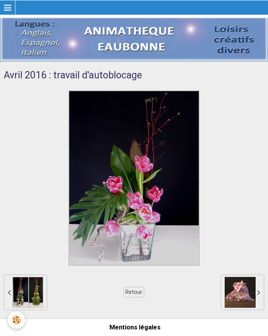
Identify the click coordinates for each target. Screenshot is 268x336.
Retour (133, 292)
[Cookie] (16, 320)
